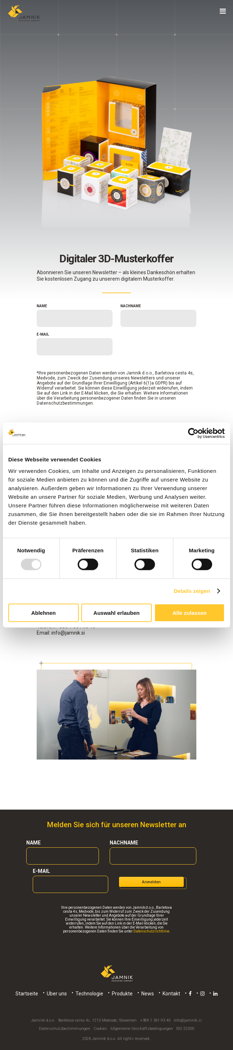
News (147, 993)
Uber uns (57, 993)
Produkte (122, 993)
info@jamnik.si (68, 633)
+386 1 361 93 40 (155, 1020)
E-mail (43, 334)
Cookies (100, 1028)
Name (42, 306)
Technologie (89, 993)
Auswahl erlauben (116, 612)
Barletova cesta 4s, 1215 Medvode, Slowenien (97, 1020)
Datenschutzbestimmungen (65, 403)
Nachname (130, 306)
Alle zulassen (190, 612)
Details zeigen (192, 591)
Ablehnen (43, 612)
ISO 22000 (185, 1028)
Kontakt (171, 993)
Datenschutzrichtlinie (151, 931)
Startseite (26, 993)
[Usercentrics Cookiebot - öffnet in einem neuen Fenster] (193, 433)
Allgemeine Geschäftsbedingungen (141, 1028)
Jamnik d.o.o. (43, 1020)
